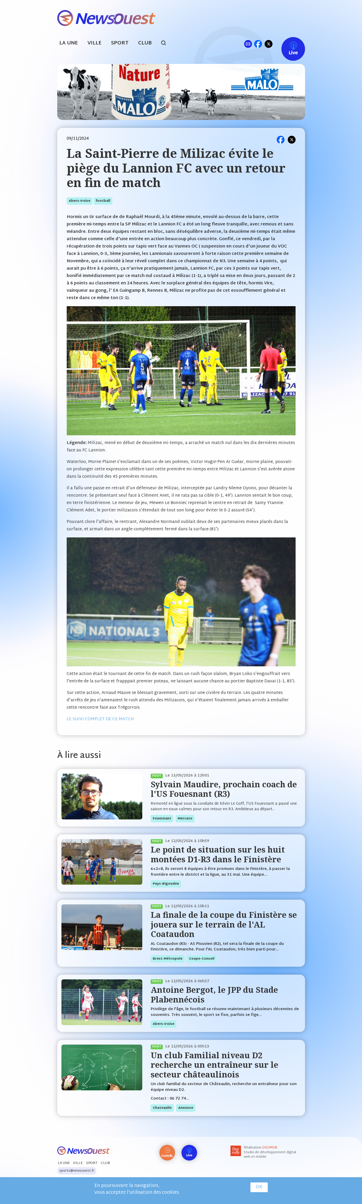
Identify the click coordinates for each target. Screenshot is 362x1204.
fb (258, 44)
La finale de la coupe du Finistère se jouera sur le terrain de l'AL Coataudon (224, 924)
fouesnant (162, 818)
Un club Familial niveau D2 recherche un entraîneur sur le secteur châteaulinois (214, 1065)
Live (288, 44)
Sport (120, 43)
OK (259, 1187)
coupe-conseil (201, 959)
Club (145, 43)
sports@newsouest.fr (76, 1171)
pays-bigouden (166, 884)
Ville (94, 43)
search (166, 44)
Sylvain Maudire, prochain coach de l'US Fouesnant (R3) (224, 789)
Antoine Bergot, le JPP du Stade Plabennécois (214, 994)
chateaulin (162, 1108)
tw (268, 44)
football (103, 201)
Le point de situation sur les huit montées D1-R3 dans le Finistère (218, 854)
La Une (68, 43)
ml (248, 44)
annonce (185, 1108)
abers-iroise (79, 201)
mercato (185, 818)
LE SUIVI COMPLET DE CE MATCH (100, 719)
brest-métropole (167, 959)
